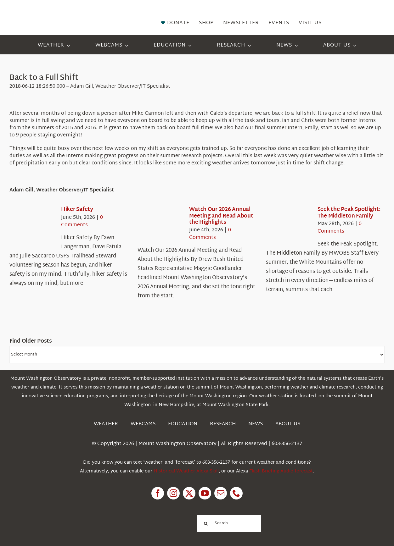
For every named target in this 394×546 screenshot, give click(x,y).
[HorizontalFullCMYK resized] (55, 12)
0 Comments (82, 221)
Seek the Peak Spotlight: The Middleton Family (349, 213)
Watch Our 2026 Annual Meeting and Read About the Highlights (221, 216)
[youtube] (205, 493)
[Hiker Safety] (32, 225)
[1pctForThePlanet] (159, 514)
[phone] (236, 493)
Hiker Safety (77, 209)
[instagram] (173, 493)
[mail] (220, 493)
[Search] (205, 523)
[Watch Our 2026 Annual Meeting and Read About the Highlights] (160, 225)
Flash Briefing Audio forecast (281, 471)
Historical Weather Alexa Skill (186, 471)
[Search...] (229, 523)
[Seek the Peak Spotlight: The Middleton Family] (288, 225)
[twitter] (189, 493)
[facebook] (157, 493)
